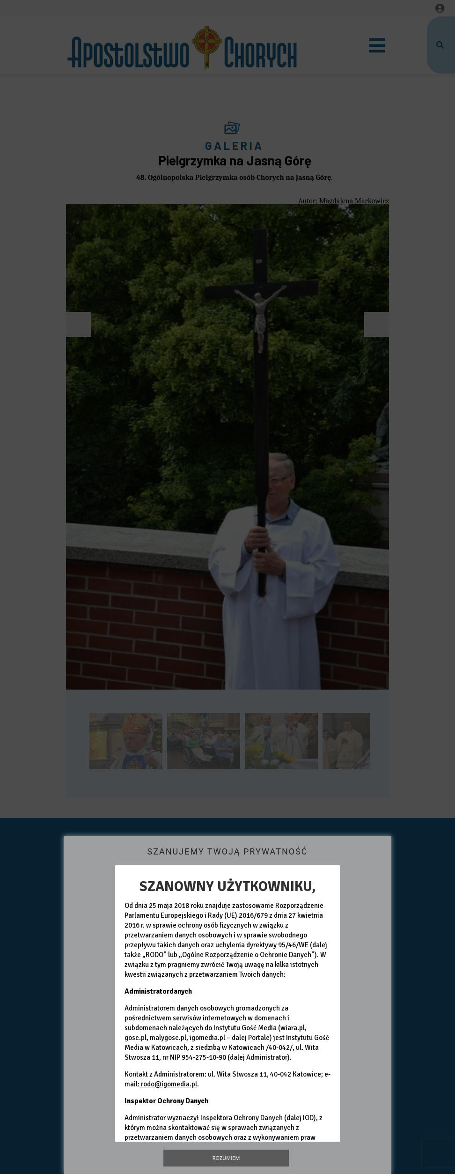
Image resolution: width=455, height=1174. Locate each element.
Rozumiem (226, 1157)
